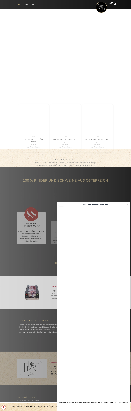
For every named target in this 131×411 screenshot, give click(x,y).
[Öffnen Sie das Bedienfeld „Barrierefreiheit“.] (3, 407)
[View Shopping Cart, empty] (110, 4)
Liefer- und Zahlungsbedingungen (56, 405)
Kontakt (15, 408)
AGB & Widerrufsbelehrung (32, 405)
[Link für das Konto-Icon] (115, 4)
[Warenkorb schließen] (61, 205)
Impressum (16, 405)
